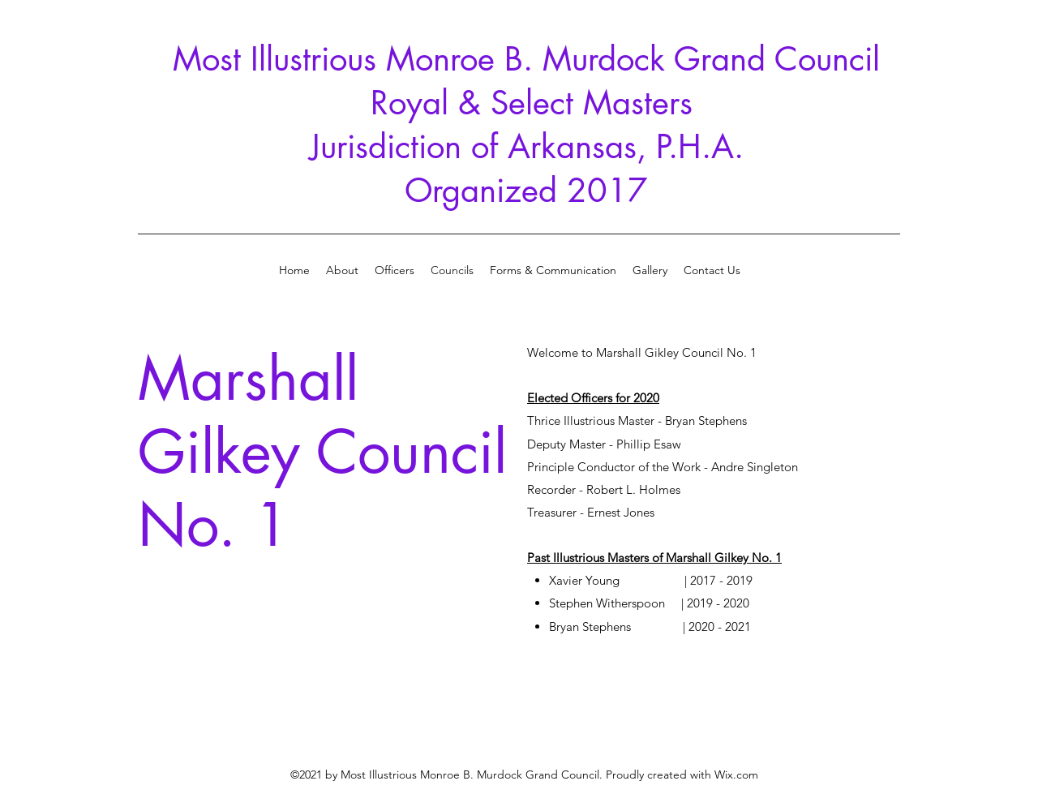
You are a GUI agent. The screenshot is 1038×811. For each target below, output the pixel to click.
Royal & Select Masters (527, 103)
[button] (650, 270)
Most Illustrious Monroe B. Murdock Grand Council (526, 59)
